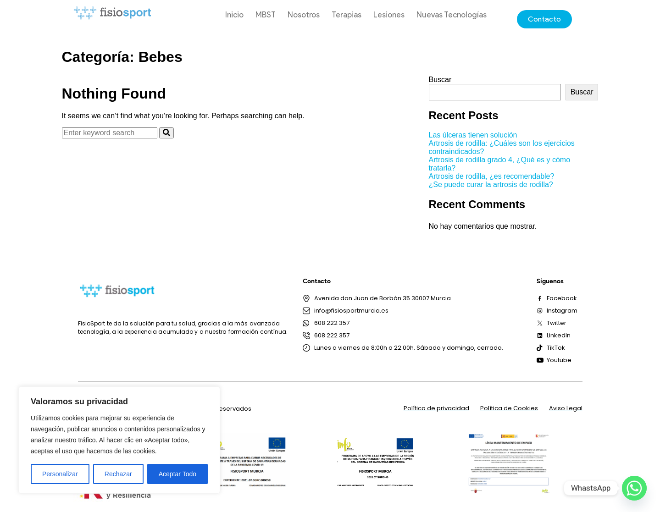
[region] (119, 440)
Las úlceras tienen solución (473, 135)
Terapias (346, 14)
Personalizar (60, 474)
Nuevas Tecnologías (451, 14)
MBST (265, 14)
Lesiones (389, 14)
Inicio (234, 14)
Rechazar (118, 474)
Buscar (440, 79)
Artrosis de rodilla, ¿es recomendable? (492, 176)
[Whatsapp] (634, 488)
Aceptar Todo (177, 474)
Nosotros (304, 14)
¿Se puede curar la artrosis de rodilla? (491, 184)
